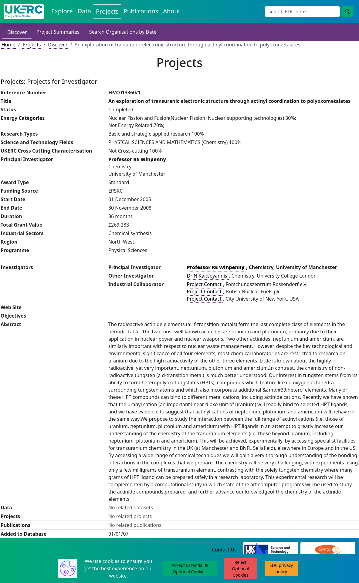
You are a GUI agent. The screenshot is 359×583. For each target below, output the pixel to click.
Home (8, 44)
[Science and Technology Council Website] (270, 550)
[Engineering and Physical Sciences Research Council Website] (328, 550)
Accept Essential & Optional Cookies (189, 568)
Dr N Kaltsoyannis (208, 275)
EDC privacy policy (281, 568)
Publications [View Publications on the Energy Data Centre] (141, 11)
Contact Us (224, 549)
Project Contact (205, 284)
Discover (17, 32)
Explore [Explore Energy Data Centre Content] (62, 11)
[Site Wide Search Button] (347, 11)
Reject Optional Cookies (240, 568)
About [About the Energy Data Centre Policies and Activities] (171, 11)
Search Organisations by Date (123, 32)
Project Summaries (57, 32)
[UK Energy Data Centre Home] (24, 11)
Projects (31, 44)
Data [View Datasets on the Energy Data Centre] (84, 11)
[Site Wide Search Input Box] (302, 11)
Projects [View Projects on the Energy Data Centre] (107, 11)
